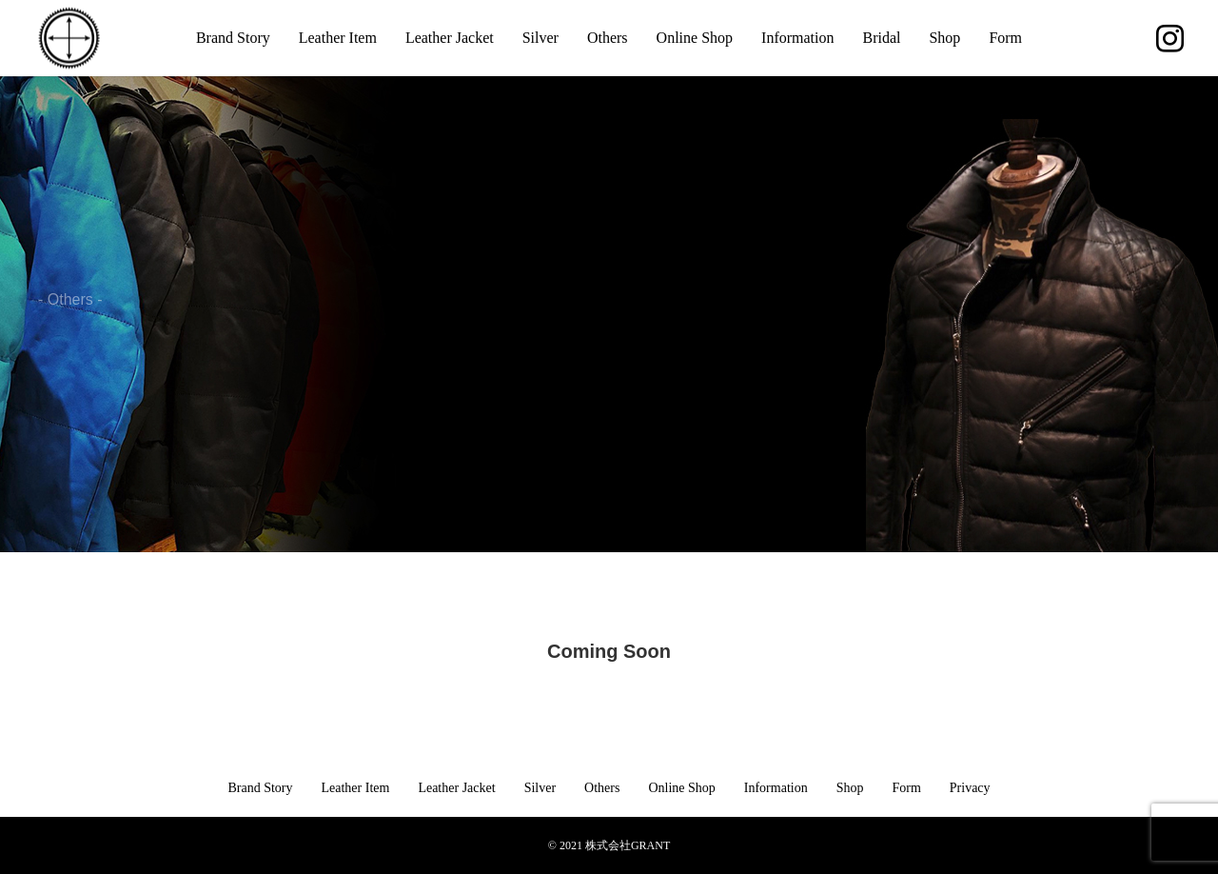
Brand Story (233, 38)
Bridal (881, 38)
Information (797, 38)
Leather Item (338, 38)
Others (607, 38)
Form (1005, 38)
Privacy (970, 788)
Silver (540, 38)
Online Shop (695, 38)
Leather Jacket (449, 38)
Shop (944, 38)
